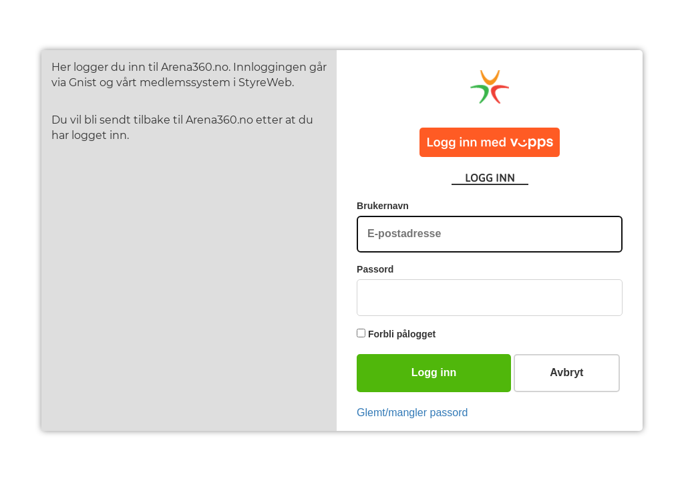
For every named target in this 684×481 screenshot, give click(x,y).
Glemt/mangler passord (412, 412)
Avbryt (566, 372)
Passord (375, 269)
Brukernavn (383, 205)
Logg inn (434, 372)
